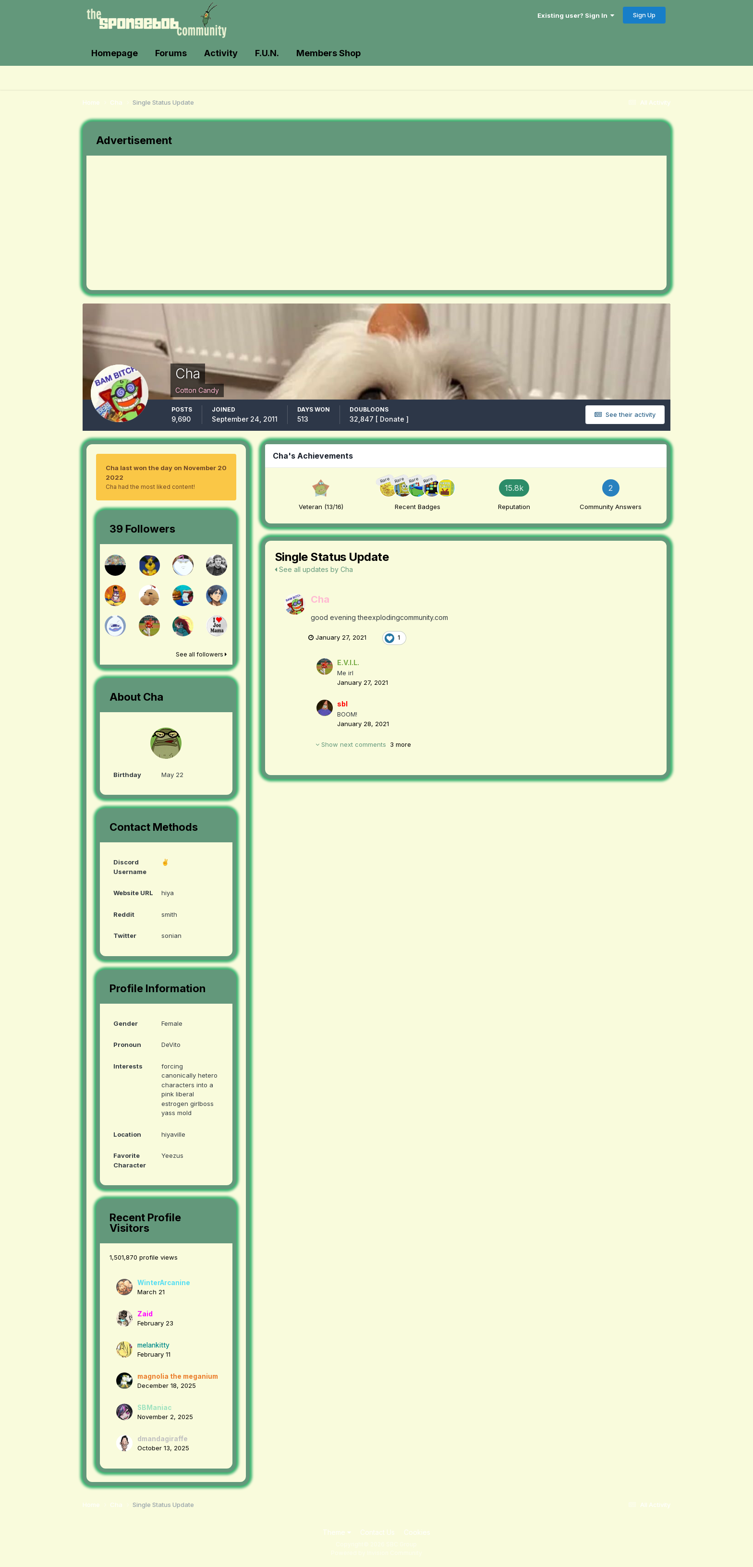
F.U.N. (267, 53)
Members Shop (328, 53)
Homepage (114, 53)
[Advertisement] (261, 223)
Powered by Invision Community (376, 1552)
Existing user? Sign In (575, 15)
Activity (221, 53)
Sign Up (644, 15)
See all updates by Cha (314, 569)
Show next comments (363, 744)
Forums (171, 53)
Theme (337, 1532)
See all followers (201, 654)
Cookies (417, 1532)
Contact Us (377, 1532)
